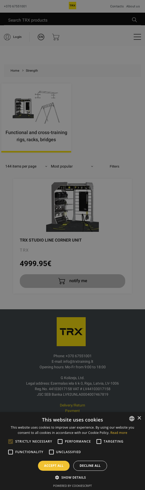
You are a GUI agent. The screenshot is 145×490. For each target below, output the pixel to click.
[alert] (72, 245)
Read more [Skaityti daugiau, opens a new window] (118, 432)
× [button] (139, 418)
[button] (72, 477)
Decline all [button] (90, 465)
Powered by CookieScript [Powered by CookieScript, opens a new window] (72, 486)
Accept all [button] (54, 465)
